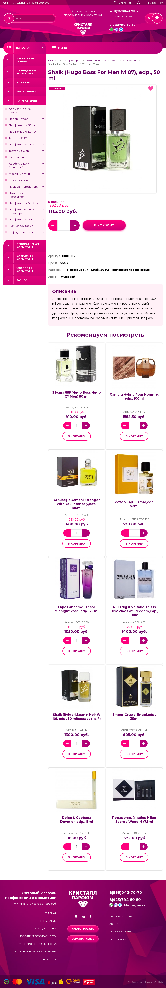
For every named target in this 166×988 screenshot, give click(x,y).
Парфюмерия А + (20, 219)
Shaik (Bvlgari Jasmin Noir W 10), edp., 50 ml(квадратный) (76, 717)
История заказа (120, 939)
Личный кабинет (121, 931)
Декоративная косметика (27, 246)
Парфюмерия (26, 100)
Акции (113, 923)
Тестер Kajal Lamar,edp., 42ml (134, 504)
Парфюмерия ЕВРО (22, 131)
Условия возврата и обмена (36, 951)
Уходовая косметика (25, 270)
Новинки (23, 82)
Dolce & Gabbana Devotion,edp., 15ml (76, 820)
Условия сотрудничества (38, 943)
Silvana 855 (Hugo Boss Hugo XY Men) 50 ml (76, 394)
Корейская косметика (25, 258)
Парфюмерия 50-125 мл (24, 203)
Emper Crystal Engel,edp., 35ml (134, 717)
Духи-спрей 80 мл (21, 225)
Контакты (50, 959)
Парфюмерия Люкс (22, 144)
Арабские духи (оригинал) (19, 165)
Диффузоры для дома (23, 232)
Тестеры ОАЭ (18, 138)
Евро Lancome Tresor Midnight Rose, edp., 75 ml (76, 609)
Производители (121, 916)
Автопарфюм (18, 157)
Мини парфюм (18, 180)
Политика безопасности (38, 936)
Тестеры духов (19, 150)
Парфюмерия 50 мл (22, 125)
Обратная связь (83, 938)
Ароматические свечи (20, 110)
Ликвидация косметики (26, 72)
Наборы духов (18, 118)
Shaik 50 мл (130, 60)
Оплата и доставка (42, 928)
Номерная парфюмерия (18, 194)
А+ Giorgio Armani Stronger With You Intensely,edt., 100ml (76, 504)
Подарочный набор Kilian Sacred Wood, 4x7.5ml (134, 820)
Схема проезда (83, 928)
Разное (21, 280)
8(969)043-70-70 (127, 11)
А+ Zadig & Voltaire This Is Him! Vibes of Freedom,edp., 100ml (134, 611)
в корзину (104, 225)
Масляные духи (19, 173)
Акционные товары (25, 60)
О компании (48, 920)
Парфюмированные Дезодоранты (22, 211)
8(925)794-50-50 (122, 24)
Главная (53, 60)
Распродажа (26, 91)
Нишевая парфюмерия (24, 186)
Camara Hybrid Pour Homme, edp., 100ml (134, 396)
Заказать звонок (123, 16)
